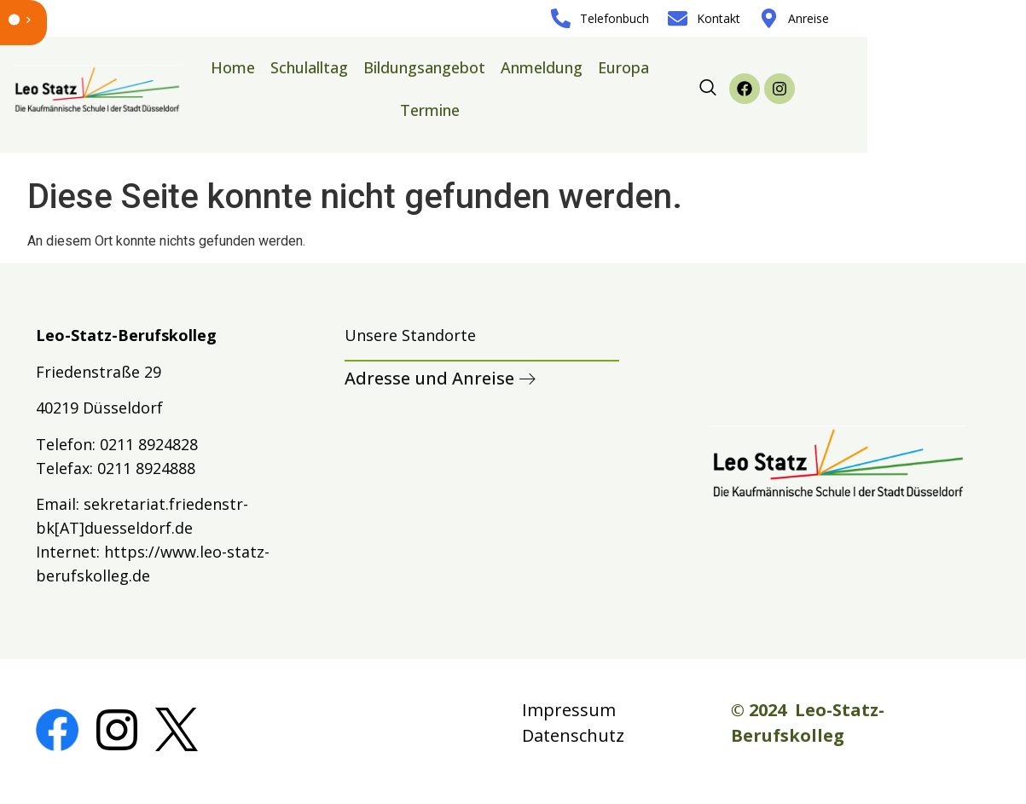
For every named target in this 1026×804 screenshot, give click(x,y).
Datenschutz (573, 735)
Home (233, 67)
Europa (623, 67)
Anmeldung (542, 67)
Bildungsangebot (424, 67)
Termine (430, 110)
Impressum (569, 709)
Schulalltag (309, 67)
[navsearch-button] (708, 89)
